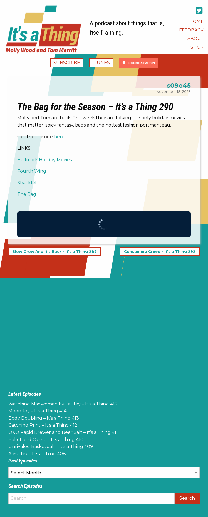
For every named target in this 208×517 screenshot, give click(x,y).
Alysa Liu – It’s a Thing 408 (37, 453)
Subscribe (66, 62)
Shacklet (27, 182)
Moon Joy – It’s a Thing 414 (37, 411)
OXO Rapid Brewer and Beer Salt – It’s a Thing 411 (63, 432)
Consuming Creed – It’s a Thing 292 (159, 251)
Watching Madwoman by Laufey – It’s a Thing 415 (62, 404)
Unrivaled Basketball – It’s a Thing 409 (50, 446)
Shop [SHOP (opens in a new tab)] (197, 47)
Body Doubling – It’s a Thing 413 (43, 418)
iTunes (101, 62)
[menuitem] (196, 21)
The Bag (26, 194)
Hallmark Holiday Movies (44, 159)
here (59, 136)
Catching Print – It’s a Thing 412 (42, 425)
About (195, 38)
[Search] (91, 498)
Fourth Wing (31, 171)
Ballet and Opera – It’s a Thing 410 (45, 439)
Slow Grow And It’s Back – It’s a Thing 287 (55, 251)
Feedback (191, 30)
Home (196, 21)
